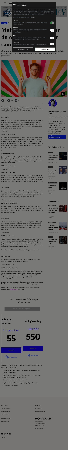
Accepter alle (45, 49)
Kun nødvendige (23, 49)
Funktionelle (15, 27)
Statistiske (15, 35)
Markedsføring (16, 42)
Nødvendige (15, 20)
